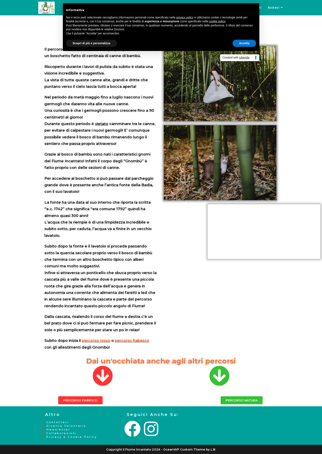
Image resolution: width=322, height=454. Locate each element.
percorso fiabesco (94, 340)
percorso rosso (58, 340)
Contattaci (57, 422)
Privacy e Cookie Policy (71, 437)
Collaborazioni (61, 433)
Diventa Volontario (66, 426)
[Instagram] (151, 429)
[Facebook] (132, 429)
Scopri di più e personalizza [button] (91, 43)
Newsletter (58, 429)
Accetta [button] (244, 43)
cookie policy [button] (217, 21)
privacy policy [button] (184, 17)
